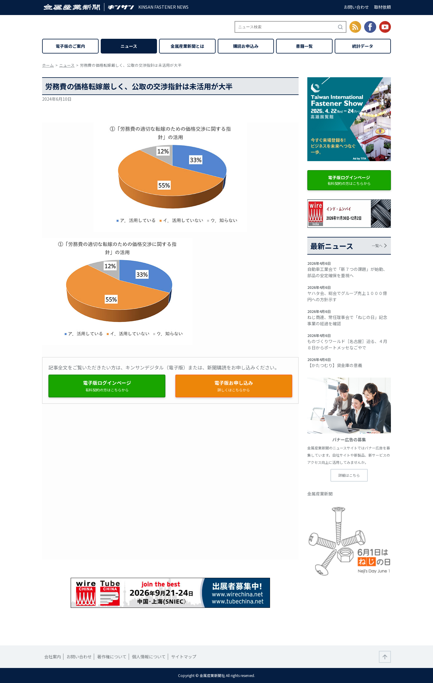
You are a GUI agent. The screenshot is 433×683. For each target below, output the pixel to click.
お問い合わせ (356, 7)
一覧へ (377, 245)
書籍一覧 (304, 46)
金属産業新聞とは (187, 46)
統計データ (362, 46)
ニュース (129, 46)
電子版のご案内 (70, 46)
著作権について (112, 657)
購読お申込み (245, 46)
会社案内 (52, 657)
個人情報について (149, 657)
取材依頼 (382, 7)
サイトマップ (183, 657)
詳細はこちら (349, 475)
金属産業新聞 (320, 494)
